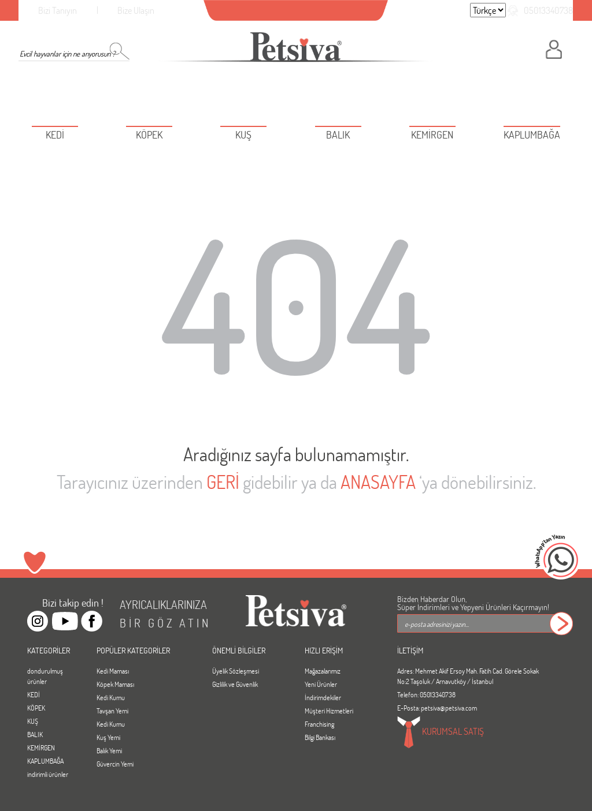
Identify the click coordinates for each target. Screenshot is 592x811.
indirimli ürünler (47, 774)
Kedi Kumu (111, 697)
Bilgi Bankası (320, 737)
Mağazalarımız (323, 670)
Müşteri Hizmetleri (329, 710)
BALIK (35, 734)
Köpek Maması (115, 684)
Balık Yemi (109, 750)
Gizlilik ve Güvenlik (235, 684)
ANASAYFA (378, 482)
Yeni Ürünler (321, 684)
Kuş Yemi (108, 737)
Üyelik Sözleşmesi (235, 670)
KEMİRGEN (41, 747)
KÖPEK (36, 707)
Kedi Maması (113, 670)
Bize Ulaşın (135, 10)
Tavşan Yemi (112, 710)
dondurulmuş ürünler (45, 676)
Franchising (319, 723)
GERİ (222, 482)
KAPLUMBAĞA (45, 760)
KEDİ (33, 694)
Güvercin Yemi (115, 763)
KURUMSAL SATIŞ (440, 732)
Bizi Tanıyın (57, 10)
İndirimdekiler (323, 697)
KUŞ (32, 721)
